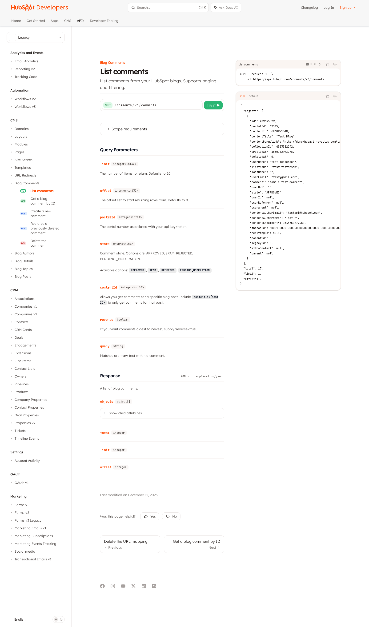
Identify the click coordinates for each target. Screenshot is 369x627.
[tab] (251, 72)
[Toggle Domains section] (19, 129)
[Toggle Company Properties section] (28, 399)
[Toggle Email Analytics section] (24, 61)
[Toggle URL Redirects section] (23, 175)
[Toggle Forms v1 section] (19, 505)
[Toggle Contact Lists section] (22, 368)
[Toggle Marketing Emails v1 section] (28, 528)
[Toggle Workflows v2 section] (23, 99)
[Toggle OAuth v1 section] (19, 482)
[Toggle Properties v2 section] (22, 423)
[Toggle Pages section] (17, 152)
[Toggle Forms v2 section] (19, 512)
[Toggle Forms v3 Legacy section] (25, 520)
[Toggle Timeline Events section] (24, 438)
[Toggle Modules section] (19, 144)
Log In (329, 7)
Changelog (309, 7)
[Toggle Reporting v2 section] (22, 69)
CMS (67, 22)
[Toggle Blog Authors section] (22, 253)
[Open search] (168, 7)
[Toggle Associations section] (22, 298)
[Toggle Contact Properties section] (27, 407)
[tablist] (288, 72)
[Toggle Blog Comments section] (24, 183)
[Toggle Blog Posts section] (20, 276)
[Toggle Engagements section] (23, 345)
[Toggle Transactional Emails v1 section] (30, 559)
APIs (80, 22)
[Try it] (222, 81)
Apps (55, 22)
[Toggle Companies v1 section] (23, 306)
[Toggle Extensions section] (20, 353)
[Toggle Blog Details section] (21, 261)
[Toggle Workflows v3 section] (22, 106)
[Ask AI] (344, 40)
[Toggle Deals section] (16, 337)
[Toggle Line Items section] (20, 361)
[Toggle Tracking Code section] (23, 76)
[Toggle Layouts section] (18, 136)
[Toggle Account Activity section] (25, 460)
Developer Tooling (104, 22)
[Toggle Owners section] (18, 376)
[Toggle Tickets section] (17, 430)
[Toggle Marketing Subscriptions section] (31, 536)
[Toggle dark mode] (58, 619)
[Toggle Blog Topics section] (21, 269)
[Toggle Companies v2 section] (23, 314)
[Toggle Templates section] (20, 167)
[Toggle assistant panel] (226, 7)
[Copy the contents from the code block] (336, 40)
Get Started (36, 22)
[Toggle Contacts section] (19, 322)
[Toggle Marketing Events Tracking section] (33, 543)
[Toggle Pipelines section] (19, 384)
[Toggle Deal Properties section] (24, 415)
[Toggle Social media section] (22, 551)
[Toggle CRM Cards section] (21, 330)
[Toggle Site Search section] (21, 160)
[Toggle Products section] (19, 392)
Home (16, 22)
